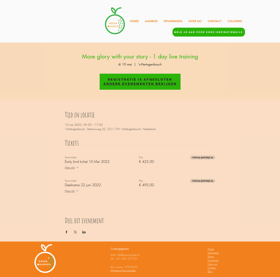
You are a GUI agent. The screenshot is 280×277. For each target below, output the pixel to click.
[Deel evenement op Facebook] (66, 232)
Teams (211, 256)
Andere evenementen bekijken (140, 84)
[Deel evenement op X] (75, 232)
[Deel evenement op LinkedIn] (84, 232)
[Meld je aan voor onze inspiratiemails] (208, 32)
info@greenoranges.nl (128, 254)
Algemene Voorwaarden (123, 270)
